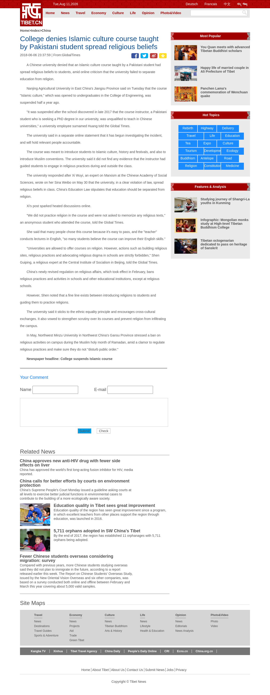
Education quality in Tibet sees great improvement (104, 505)
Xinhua (58, 651)
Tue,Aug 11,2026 (65, 4)
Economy (98, 13)
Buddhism (188, 158)
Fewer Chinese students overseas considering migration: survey (66, 558)
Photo (214, 621)
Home (50, 13)
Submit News (155, 670)
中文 (227, 4)
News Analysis (184, 630)
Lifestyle (145, 626)
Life (133, 13)
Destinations (42, 626)
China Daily (112, 651)
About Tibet (100, 670)
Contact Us (135, 670)
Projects (74, 626)
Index (35, 30)
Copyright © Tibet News (129, 681)
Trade (73, 635)
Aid (71, 630)
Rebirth (187, 128)
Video (214, 626)
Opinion (148, 13)
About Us (118, 670)
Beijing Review (41, 658)
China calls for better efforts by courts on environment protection (74, 483)
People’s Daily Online (142, 651)
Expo (207, 143)
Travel (80, 13)
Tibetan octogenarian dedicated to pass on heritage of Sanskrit (224, 244)
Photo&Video (171, 13)
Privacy (181, 670)
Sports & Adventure (46, 635)
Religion (191, 166)
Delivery (228, 128)
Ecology (232, 151)
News (65, 13)
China (46, 30)
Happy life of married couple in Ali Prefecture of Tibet (225, 69)
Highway (207, 128)
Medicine (232, 166)
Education (232, 136)
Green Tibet (76, 640)
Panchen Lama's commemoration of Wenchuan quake (224, 92)
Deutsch (192, 4)
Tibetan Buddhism (116, 626)
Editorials (181, 626)
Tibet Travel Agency (84, 651)
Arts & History (113, 630)
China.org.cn (204, 651)
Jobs (170, 670)
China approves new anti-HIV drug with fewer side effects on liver (70, 462)
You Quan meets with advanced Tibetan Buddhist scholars (225, 49)
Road (228, 158)
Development (214, 151)
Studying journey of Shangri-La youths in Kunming (225, 201)
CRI (166, 651)
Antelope (207, 158)
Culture (118, 13)
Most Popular (210, 36)
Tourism (191, 151)
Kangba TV (38, 651)
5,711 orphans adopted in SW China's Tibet (97, 531)
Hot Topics (211, 115)
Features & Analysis (210, 187)
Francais (211, 4)
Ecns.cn (182, 651)
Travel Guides (43, 630)
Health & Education (152, 630)
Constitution (213, 166)
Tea (188, 143)
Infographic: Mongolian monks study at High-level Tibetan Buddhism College (225, 223)
